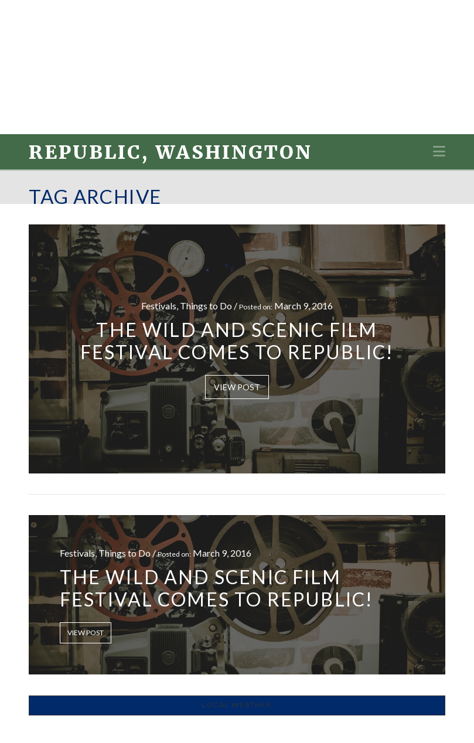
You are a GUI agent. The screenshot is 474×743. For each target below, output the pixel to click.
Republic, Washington (170, 152)
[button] (439, 151)
